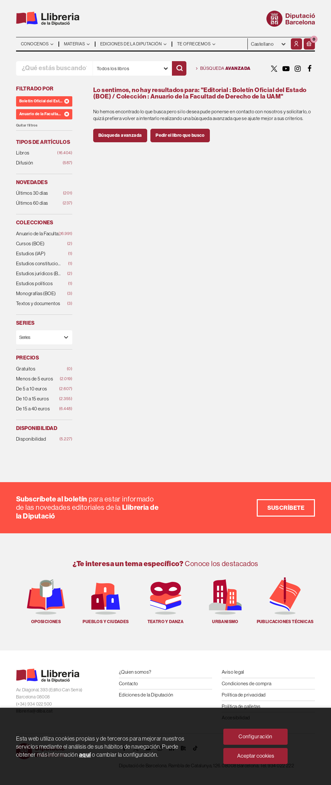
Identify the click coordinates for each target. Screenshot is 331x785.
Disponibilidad (39, 439)
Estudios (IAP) (39, 253)
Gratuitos (39, 369)
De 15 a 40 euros (39, 409)
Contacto (128, 683)
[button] (309, 44)
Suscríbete (286, 507)
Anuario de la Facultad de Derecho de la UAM (39, 234)
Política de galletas (241, 706)
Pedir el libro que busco (180, 135)
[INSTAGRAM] (298, 68)
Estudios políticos (39, 283)
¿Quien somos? (135, 672)
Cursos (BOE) (39, 244)
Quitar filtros (26, 125)
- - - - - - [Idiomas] (268, 44)
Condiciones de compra (246, 683)
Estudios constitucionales (39, 263)
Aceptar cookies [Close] (255, 756)
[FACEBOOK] (310, 68)
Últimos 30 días (39, 193)
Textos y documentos (39, 303)
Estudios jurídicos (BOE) (39, 273)
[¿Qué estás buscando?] (54, 68)
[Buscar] (179, 68)
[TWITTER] (274, 68)
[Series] (44, 337)
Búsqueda (223, 68)
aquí (85, 754)
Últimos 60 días (39, 203)
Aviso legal (233, 672)
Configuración (255, 737)
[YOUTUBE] (286, 68)
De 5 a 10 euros (39, 389)
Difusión (39, 163)
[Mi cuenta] (296, 44)
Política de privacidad (244, 694)
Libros (39, 153)
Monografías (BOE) (39, 293)
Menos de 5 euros (39, 379)
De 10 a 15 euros (39, 399)
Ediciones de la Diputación (146, 694)
